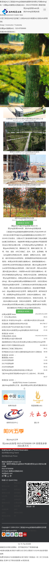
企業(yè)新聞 (38, 314)
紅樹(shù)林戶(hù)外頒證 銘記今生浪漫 (16, 327)
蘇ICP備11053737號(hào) (26, 531)
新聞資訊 (17, 489)
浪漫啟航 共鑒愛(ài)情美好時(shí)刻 (15, 324)
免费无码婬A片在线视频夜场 (10, 557)
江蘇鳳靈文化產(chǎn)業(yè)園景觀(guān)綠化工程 (24, 119)
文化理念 (5, 483)
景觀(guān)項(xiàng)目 (30, 120)
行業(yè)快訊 (38, 335)
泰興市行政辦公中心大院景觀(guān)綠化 (24, 152)
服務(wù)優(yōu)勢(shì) (6, 496)
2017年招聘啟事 (8, 363)
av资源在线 (25, 560)
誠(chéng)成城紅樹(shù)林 (24, 218)
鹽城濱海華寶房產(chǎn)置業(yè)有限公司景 (24, 185)
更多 (46, 357)
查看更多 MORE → (24, 223)
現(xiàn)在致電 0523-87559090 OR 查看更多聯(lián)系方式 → (24, 444)
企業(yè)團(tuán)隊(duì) (18, 506)
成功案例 (17, 493)
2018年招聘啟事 (8, 360)
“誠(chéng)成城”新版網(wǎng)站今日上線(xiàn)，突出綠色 (23, 373)
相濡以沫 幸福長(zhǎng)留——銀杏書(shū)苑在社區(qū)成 (23, 320)
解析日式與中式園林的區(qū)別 (13, 345)
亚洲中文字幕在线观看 (12, 560)
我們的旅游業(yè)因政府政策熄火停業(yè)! (17, 370)
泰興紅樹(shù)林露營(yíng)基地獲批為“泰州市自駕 (20, 330)
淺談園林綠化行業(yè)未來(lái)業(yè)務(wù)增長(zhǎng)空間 (23, 342)
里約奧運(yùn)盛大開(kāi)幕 (12, 339)
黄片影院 (24, 557)
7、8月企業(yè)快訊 (9, 317)
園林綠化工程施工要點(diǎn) (12, 348)
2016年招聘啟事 (8, 367)
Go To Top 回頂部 (24, 544)
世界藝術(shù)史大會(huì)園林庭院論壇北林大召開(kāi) (22, 352)
